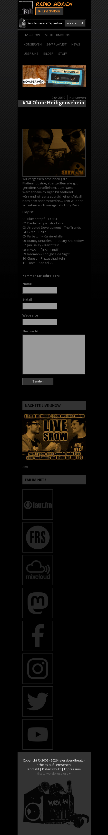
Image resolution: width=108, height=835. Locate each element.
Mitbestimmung (57, 35)
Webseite (30, 315)
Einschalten (49, 11)
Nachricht (30, 331)
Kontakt (33, 769)
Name (27, 283)
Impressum (72, 769)
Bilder (48, 53)
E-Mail (27, 299)
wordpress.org (57, 773)
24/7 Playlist (57, 44)
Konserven (33, 44)
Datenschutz (51, 769)
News (75, 44)
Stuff (62, 53)
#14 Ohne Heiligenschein (53, 103)
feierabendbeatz (71, 760)
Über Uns (31, 53)
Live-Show (32, 35)
